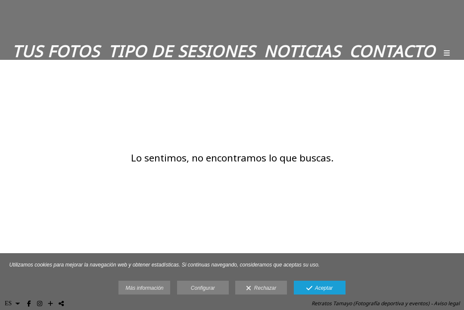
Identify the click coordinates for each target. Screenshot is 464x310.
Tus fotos (56, 51)
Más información (144, 288)
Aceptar (319, 288)
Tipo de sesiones (181, 51)
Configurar (203, 288)
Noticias (302, 51)
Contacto (392, 51)
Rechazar (261, 288)
